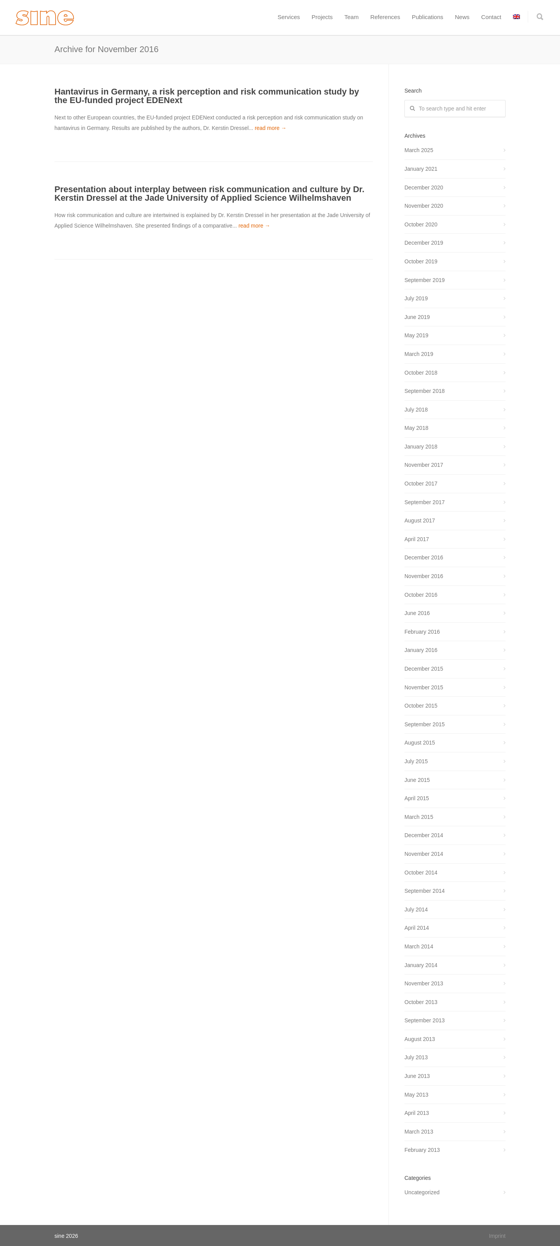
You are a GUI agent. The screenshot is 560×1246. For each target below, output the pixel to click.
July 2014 (416, 909)
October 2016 (421, 595)
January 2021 (421, 169)
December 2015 (423, 669)
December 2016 (423, 557)
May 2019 (416, 335)
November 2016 (423, 576)
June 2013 (417, 1076)
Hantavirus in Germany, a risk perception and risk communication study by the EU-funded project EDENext (206, 96)
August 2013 (419, 1039)
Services (289, 17)
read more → (271, 128)
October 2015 (421, 706)
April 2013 (416, 1113)
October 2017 (421, 483)
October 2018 (421, 373)
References (385, 17)
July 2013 (416, 1057)
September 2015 (424, 724)
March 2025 (418, 150)
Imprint (497, 1236)
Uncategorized (421, 1192)
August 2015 (419, 743)
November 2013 (423, 983)
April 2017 (416, 539)
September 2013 (424, 1020)
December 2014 (423, 835)
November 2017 (423, 465)
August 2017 (419, 520)
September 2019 (424, 280)
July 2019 (416, 298)
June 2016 (417, 613)
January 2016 (421, 650)
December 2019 (423, 243)
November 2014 (423, 854)
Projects (322, 17)
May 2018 (416, 428)
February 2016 (422, 632)
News (462, 17)
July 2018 (416, 410)
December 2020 (423, 187)
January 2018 (421, 446)
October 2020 (421, 224)
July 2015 (416, 761)
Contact (491, 17)
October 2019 (421, 261)
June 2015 (417, 780)
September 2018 (424, 391)
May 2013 (416, 1095)
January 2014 (421, 965)
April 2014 (416, 928)
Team (351, 17)
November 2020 (423, 206)
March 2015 (418, 817)
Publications (427, 17)
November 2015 (423, 687)
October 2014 (421, 872)
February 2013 (422, 1150)
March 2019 (418, 354)
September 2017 (424, 502)
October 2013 (421, 1002)
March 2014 (418, 946)
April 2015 (416, 798)
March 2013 (418, 1132)
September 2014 (424, 891)
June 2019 (417, 317)
